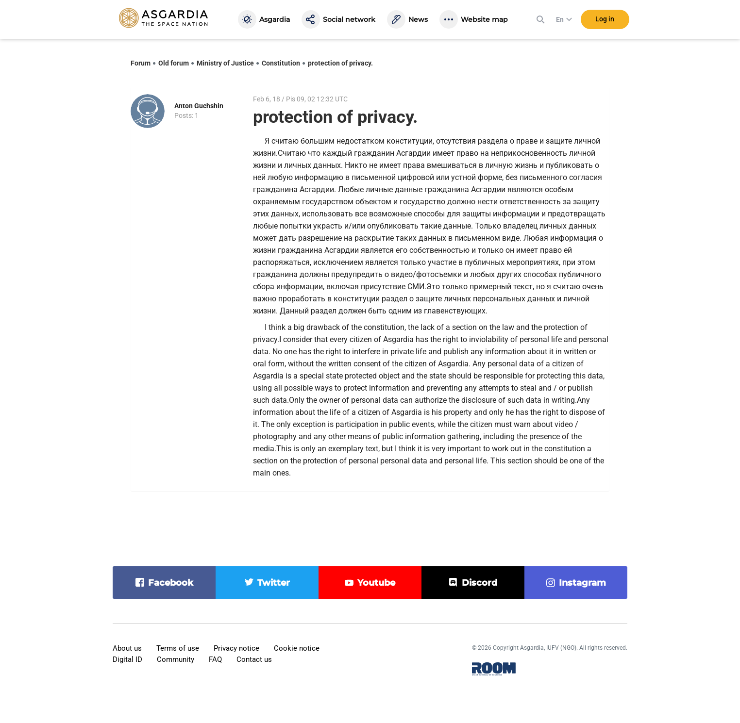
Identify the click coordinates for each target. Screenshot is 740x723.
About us (127, 648)
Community (175, 659)
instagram (582, 582)
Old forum (173, 63)
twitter (273, 582)
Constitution (281, 63)
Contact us (254, 659)
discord (479, 582)
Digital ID (127, 659)
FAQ (215, 659)
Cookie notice (297, 648)
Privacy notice (236, 648)
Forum (141, 63)
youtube (376, 582)
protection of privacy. (340, 63)
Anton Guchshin (198, 106)
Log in (604, 19)
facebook (170, 582)
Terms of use (177, 648)
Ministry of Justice (225, 63)
